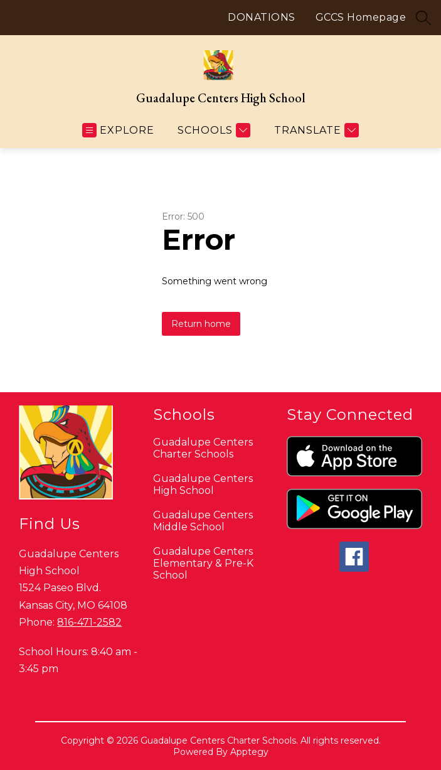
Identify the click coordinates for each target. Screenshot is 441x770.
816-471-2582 (89, 622)
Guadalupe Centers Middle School (203, 521)
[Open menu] (118, 130)
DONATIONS (261, 17)
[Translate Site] (315, 130)
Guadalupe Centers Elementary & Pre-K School (203, 563)
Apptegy (249, 751)
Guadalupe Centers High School (203, 484)
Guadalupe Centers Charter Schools (203, 448)
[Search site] (423, 17)
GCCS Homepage (361, 17)
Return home (201, 323)
